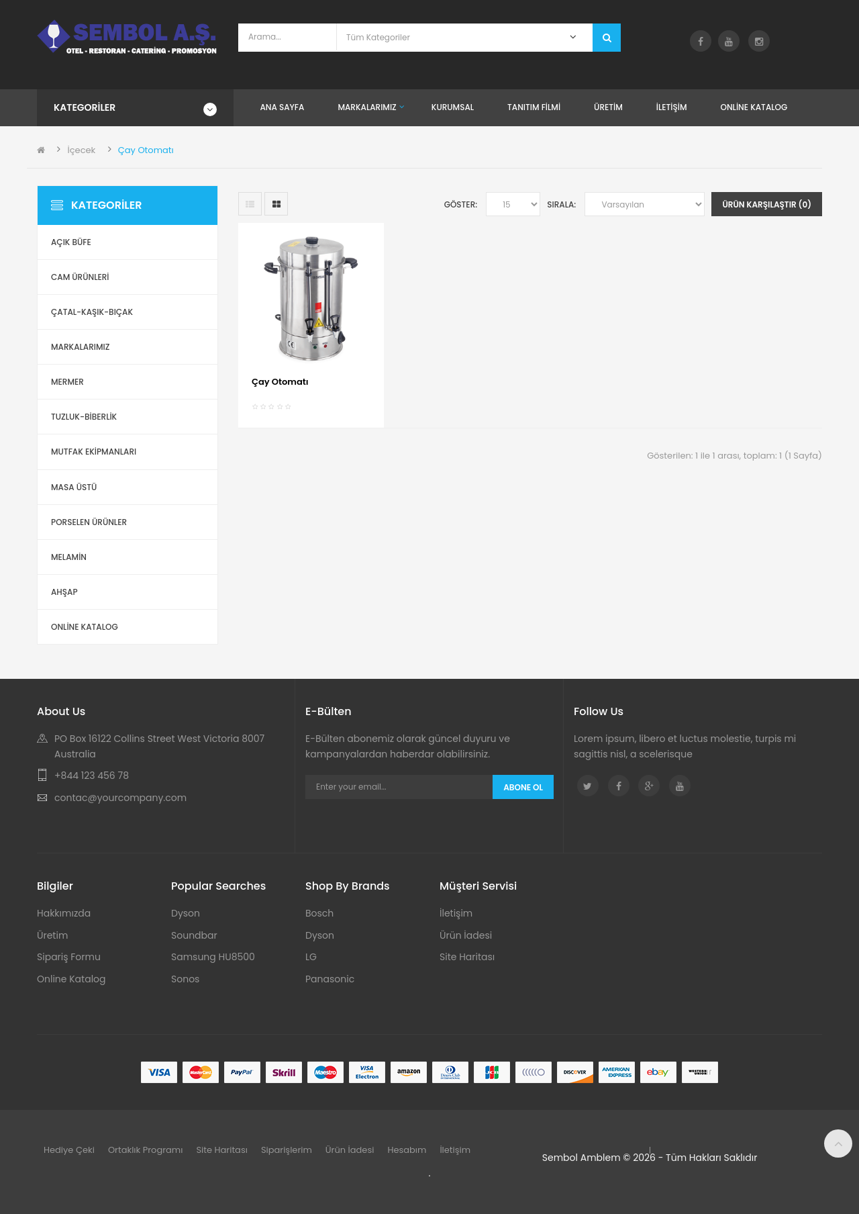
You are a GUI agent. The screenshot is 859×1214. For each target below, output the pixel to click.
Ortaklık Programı (145, 1149)
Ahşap (64, 592)
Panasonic (329, 979)
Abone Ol (523, 787)
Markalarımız (80, 347)
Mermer (67, 381)
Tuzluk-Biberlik (84, 416)
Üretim (52, 935)
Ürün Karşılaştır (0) (766, 204)
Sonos (185, 979)
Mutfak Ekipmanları (93, 451)
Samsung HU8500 (213, 957)
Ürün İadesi (466, 935)
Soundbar (194, 935)
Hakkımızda (64, 913)
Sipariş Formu (69, 957)
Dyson (185, 913)
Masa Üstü (74, 487)
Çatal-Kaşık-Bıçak (92, 312)
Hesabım (406, 1149)
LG (311, 957)
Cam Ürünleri (80, 277)
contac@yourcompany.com (120, 797)
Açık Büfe (71, 242)
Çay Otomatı (146, 150)
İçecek (81, 150)
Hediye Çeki (69, 1149)
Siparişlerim (286, 1149)
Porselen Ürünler (89, 522)
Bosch (319, 913)
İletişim (456, 913)
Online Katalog (71, 979)
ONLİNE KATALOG (84, 627)
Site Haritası (467, 957)
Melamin (69, 557)
